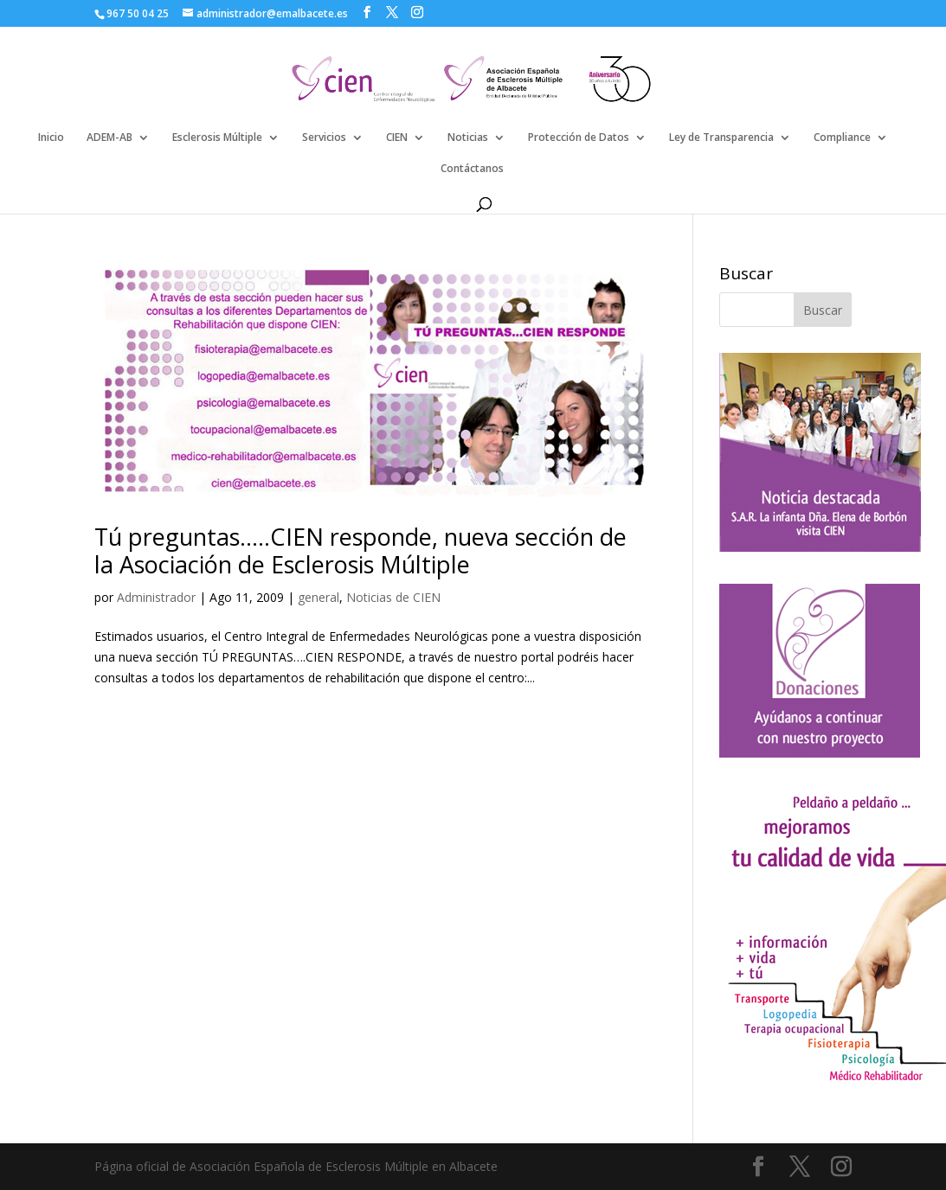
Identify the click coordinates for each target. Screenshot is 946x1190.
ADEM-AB (109, 137)
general (318, 597)
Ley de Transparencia (721, 137)
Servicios (324, 137)
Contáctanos (472, 169)
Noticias (467, 137)
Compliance (842, 137)
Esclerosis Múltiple (217, 137)
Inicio (51, 137)
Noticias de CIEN (393, 597)
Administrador (156, 597)
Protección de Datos (578, 137)
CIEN (397, 137)
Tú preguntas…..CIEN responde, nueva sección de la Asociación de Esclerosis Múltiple (360, 550)
